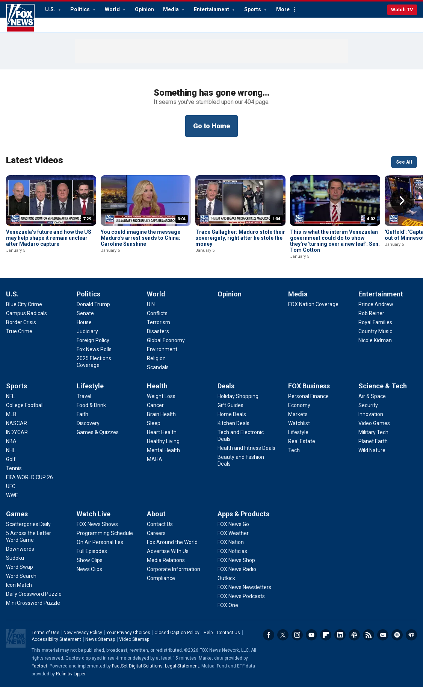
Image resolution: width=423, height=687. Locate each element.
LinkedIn (340, 634)
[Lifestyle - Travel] (84, 396)
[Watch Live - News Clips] (89, 569)
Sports (253, 9)
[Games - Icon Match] (19, 585)
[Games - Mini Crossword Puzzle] (33, 603)
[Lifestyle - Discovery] (88, 423)
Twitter (283, 634)
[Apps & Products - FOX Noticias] (232, 551)
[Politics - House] (84, 322)
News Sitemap (100, 639)
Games (17, 514)
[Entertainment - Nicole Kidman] (375, 340)
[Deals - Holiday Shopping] (238, 396)
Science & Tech (382, 386)
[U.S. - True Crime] (19, 331)
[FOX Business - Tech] (294, 450)
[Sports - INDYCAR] (17, 432)
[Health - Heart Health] (162, 432)
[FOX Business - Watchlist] (299, 423)
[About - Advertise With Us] (168, 551)
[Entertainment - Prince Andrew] (375, 304)
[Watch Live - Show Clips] (90, 560)
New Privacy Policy (82, 632)
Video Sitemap (134, 639)
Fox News (20, 18)
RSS (368, 634)
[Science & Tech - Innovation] (370, 414)
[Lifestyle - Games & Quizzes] (98, 432)
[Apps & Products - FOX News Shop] (236, 560)
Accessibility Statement (56, 639)
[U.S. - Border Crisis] (21, 322)
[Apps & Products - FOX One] (228, 605)
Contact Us (228, 632)
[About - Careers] (156, 533)
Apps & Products (243, 514)
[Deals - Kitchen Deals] (233, 423)
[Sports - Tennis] (14, 468)
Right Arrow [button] (402, 201)
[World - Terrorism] (158, 322)
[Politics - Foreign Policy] (93, 340)
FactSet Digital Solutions (137, 666)
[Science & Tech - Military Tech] (373, 432)
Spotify (397, 634)
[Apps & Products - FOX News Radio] (237, 569)
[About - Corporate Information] (173, 569)
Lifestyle (90, 386)
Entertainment (212, 9)
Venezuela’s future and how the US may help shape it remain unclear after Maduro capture (48, 238)
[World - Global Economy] (166, 340)
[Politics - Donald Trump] (93, 304)
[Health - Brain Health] (161, 414)
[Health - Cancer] (155, 405)
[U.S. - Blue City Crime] (24, 304)
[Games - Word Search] (21, 576)
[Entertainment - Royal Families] (375, 322)
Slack (354, 634)
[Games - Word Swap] (19, 567)
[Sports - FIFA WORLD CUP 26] (29, 477)
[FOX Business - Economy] (299, 405)
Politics (80, 9)
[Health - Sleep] (153, 423)
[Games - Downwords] (20, 549)
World (113, 9)
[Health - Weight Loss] (161, 396)
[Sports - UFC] (10, 486)
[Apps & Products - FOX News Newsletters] (244, 587)
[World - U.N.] (151, 304)
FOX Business (309, 386)
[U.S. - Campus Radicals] (26, 313)
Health (157, 386)
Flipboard (325, 634)
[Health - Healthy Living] (163, 441)
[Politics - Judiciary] (87, 331)
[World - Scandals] (158, 367)
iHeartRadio (411, 634)
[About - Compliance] (161, 578)
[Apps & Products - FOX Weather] (233, 533)
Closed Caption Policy (176, 632)
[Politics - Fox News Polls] (94, 349)
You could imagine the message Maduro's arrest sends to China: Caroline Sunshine (140, 238)
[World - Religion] (156, 358)
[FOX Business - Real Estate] (301, 441)
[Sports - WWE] (12, 495)
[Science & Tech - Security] (368, 405)
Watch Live (93, 514)
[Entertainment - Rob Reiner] (371, 313)
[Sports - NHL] (10, 450)
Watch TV (402, 9)
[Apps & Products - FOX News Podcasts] (241, 596)
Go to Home (211, 126)
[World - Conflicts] (157, 313)
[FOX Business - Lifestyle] (298, 432)
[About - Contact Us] (160, 524)
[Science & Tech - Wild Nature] (371, 450)
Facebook (268, 634)
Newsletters (382, 634)
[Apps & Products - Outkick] (226, 578)
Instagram (297, 634)
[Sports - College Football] (25, 405)
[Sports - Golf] (11, 459)
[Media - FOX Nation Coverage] (313, 304)
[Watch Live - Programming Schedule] (105, 533)
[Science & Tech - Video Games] (374, 423)
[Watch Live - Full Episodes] (92, 551)
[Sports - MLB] (11, 414)
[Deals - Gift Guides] (230, 405)
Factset (39, 666)
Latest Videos (34, 160)
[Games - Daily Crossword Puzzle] (34, 594)
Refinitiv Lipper (70, 673)
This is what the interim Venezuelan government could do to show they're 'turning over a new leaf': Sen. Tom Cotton (335, 241)
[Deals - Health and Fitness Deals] (246, 448)
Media (171, 9)
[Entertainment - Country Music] (375, 331)
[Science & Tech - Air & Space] (372, 396)
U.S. (50, 9)
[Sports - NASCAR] (16, 423)
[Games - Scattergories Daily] (28, 524)
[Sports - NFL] (10, 396)
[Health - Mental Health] (163, 450)
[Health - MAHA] (154, 459)
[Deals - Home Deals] (232, 414)
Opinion (144, 9)
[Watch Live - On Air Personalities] (100, 542)
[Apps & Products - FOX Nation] (231, 542)
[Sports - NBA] (11, 441)
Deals (226, 386)
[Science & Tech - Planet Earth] (373, 441)
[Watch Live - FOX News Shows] (97, 524)
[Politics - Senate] (85, 313)
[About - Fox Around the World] (172, 542)
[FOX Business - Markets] (298, 414)
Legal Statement (182, 666)
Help (208, 632)
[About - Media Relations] (166, 560)
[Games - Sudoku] (15, 558)
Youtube (311, 634)
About (156, 514)
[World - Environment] (162, 349)
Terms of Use (45, 632)
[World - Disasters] (158, 331)
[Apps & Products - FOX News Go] (233, 524)
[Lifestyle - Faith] (82, 414)
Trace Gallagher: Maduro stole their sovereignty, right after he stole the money (240, 238)
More (283, 9)
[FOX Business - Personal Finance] (308, 396)
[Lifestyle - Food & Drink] (91, 405)
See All (404, 162)
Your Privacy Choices (128, 632)
